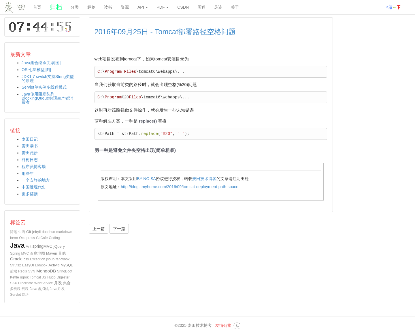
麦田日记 (30, 139)
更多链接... (31, 194)
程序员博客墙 (34, 166)
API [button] (142, 7)
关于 (235, 7)
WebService (43, 283)
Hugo (51, 277)
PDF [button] (162, 7)
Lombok (41, 265)
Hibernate (25, 283)
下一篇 (119, 228)
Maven (51, 253)
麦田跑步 (30, 152)
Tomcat (35, 277)
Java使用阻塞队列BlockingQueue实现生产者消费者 (47, 98)
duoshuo (48, 232)
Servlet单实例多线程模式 (44, 87)
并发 (58, 283)
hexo (14, 238)
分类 (75, 7)
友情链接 (223, 325)
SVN (31, 271)
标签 (91, 7)
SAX (13, 283)
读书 (108, 7)
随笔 (13, 232)
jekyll (36, 232)
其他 (62, 253)
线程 (25, 289)
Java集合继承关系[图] (41, 62)
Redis (22, 271)
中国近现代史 (34, 187)
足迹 (218, 7)
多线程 (15, 289)
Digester (63, 277)
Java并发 (57, 289)
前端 (13, 271)
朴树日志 (30, 159)
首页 (37, 7)
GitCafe (42, 238)
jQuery (59, 246)
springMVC (42, 246)
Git (28, 232)
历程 (201, 7)
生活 (21, 232)
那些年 (28, 173)
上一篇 (99, 228)
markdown (64, 232)
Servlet (15, 295)
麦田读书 (30, 146)
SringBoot (64, 271)
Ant (28, 247)
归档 (56, 7)
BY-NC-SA (146, 178)
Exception (37, 259)
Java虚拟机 (39, 289)
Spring (15, 253)
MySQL (67, 265)
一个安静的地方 (36, 180)
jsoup (50, 259)
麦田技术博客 (204, 178)
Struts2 (15, 265)
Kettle (14, 277)
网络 (25, 295)
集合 (67, 283)
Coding (54, 238)
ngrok (24, 277)
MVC (25, 253)
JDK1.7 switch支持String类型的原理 (48, 78)
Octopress (27, 238)
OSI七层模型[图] (36, 69)
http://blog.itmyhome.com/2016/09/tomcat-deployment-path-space (179, 186)
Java (17, 245)
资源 (125, 7)
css (26, 259)
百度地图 (37, 253)
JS (44, 277)
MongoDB (46, 270)
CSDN (183, 7)
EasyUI (28, 265)
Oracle (16, 259)
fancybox (62, 259)
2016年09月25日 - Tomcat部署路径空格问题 (165, 32)
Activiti (54, 265)
